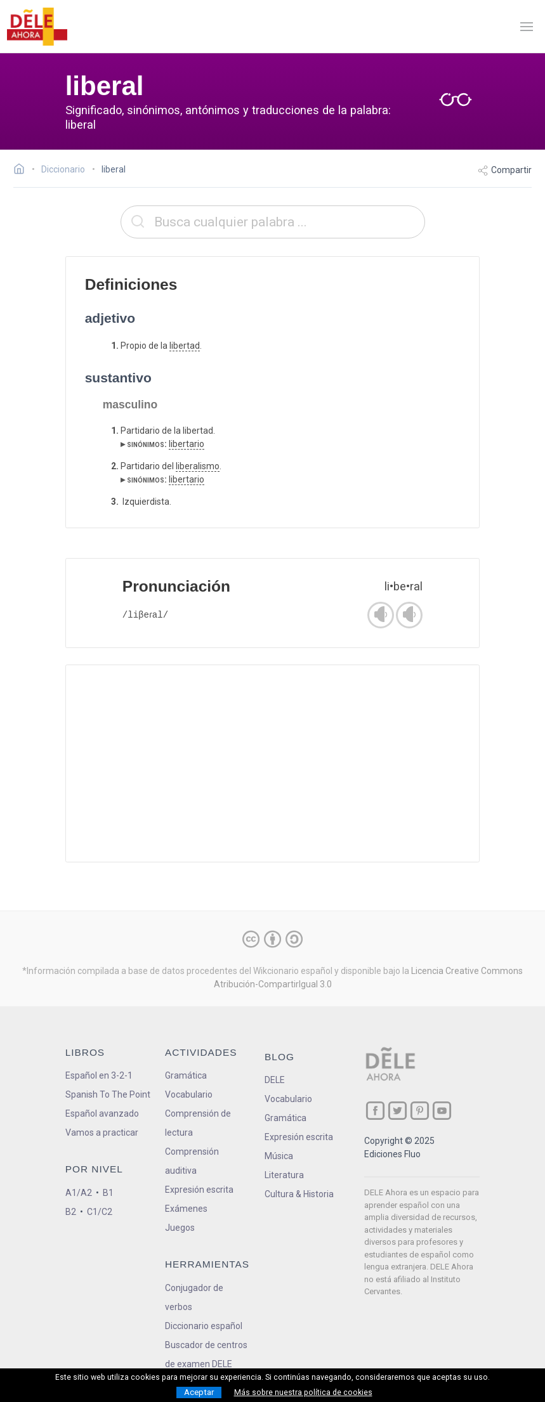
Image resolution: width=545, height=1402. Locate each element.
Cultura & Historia (299, 1194)
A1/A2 (78, 1193)
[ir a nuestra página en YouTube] (442, 1111)
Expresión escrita (199, 1190)
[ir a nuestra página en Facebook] (375, 1111)
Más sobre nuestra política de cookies (303, 1392)
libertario (186, 444)
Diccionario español (203, 1326)
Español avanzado (102, 1113)
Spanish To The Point (107, 1094)
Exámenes (186, 1209)
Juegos (180, 1228)
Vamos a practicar (101, 1132)
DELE (275, 1080)
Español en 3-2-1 (99, 1075)
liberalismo (198, 466)
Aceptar (199, 1392)
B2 (70, 1212)
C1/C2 (99, 1212)
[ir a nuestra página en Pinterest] (420, 1111)
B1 (108, 1193)
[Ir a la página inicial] (22, 170)
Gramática (186, 1075)
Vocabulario (189, 1094)
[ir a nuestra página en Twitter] (397, 1111)
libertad (184, 346)
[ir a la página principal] (37, 26)
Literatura (284, 1175)
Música (279, 1156)
